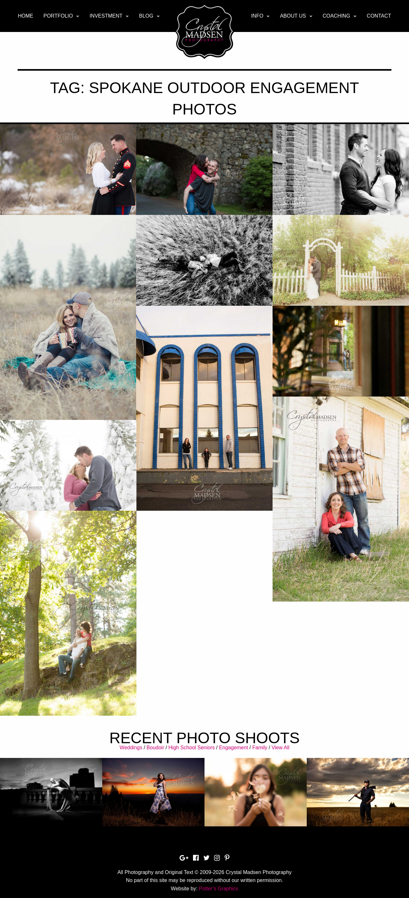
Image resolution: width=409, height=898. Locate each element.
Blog (146, 16)
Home (25, 16)
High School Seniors (191, 747)
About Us (293, 16)
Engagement (233, 747)
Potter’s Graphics (218, 888)
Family (259, 747)
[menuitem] (25, 16)
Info (257, 16)
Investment (105, 16)
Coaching (336, 16)
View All (280, 747)
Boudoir (155, 747)
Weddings (131, 747)
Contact (379, 16)
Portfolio (58, 16)
